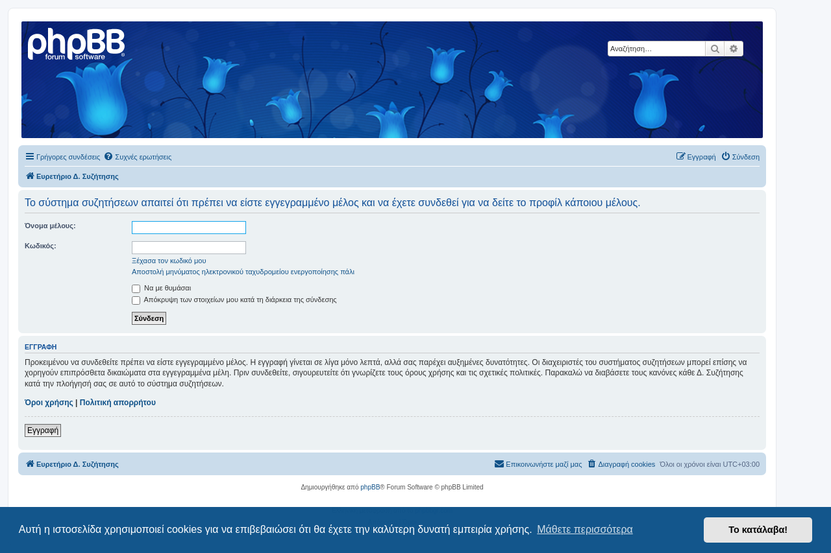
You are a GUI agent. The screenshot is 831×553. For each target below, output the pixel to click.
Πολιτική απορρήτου (118, 402)
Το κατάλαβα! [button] (758, 529)
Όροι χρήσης (49, 402)
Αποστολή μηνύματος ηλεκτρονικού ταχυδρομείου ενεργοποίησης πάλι (243, 272)
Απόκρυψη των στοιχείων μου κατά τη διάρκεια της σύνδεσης (234, 299)
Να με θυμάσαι (161, 288)
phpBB (370, 487)
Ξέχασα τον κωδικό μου (169, 261)
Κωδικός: (40, 246)
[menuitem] (137, 157)
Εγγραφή (42, 430)
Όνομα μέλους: (50, 225)
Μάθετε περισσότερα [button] (585, 529)
